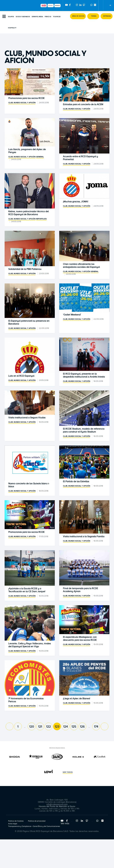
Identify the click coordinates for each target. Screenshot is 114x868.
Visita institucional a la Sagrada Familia (83, 536)
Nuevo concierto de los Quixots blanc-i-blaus (28, 485)
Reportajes (41, 219)
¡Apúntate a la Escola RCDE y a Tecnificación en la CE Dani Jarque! (26, 590)
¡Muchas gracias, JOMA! (75, 201)
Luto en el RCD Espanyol (21, 376)
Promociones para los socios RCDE (26, 98)
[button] (78, 16)
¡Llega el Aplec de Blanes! (76, 698)
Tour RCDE (57, 17)
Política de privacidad (36, 821)
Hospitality (12, 28)
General (40, 157)
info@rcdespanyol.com (57, 804)
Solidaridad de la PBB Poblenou (24, 269)
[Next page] (104, 726)
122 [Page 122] (48, 726)
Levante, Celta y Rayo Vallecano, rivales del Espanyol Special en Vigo (29, 645)
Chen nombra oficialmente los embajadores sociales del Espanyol (81, 265)
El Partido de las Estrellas (76, 481)
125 (74, 726)
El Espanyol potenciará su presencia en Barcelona (28, 322)
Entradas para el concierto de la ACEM (83, 104)
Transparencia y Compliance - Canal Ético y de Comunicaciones (34, 826)
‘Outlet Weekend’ (72, 314)
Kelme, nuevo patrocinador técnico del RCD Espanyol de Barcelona (28, 213)
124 (65, 726)
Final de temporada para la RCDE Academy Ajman (80, 590)
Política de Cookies (16, 821)
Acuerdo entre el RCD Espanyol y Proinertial (80, 158)
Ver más (65, 823)
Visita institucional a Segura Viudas (26, 417)
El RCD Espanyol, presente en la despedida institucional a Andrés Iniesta (84, 375)
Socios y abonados (23, 17)
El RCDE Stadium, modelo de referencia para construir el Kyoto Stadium (83, 430)
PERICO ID (48, 17)
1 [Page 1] (17, 726)
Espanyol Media (37, 17)
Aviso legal (12, 824)
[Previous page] (9, 726)
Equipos (11, 17)
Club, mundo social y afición (21, 103)
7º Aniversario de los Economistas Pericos (25, 700)
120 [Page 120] (31, 726)
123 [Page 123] (57, 726)
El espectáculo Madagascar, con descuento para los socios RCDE (80, 638)
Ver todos (68, 772)
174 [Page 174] (96, 726)
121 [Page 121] (40, 726)
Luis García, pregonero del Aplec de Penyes (27, 151)
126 (82, 726)
